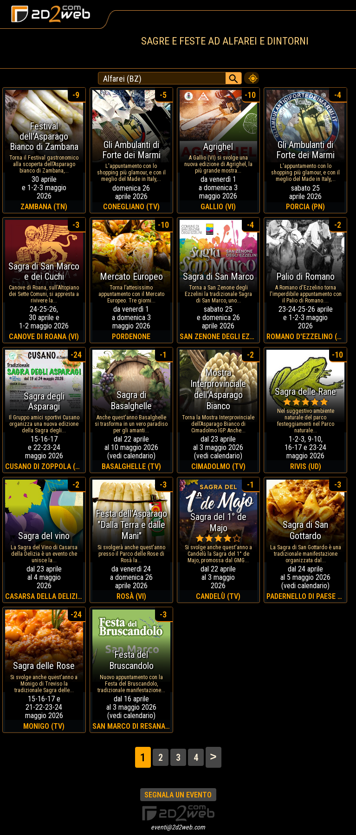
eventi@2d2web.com (178, 827)
